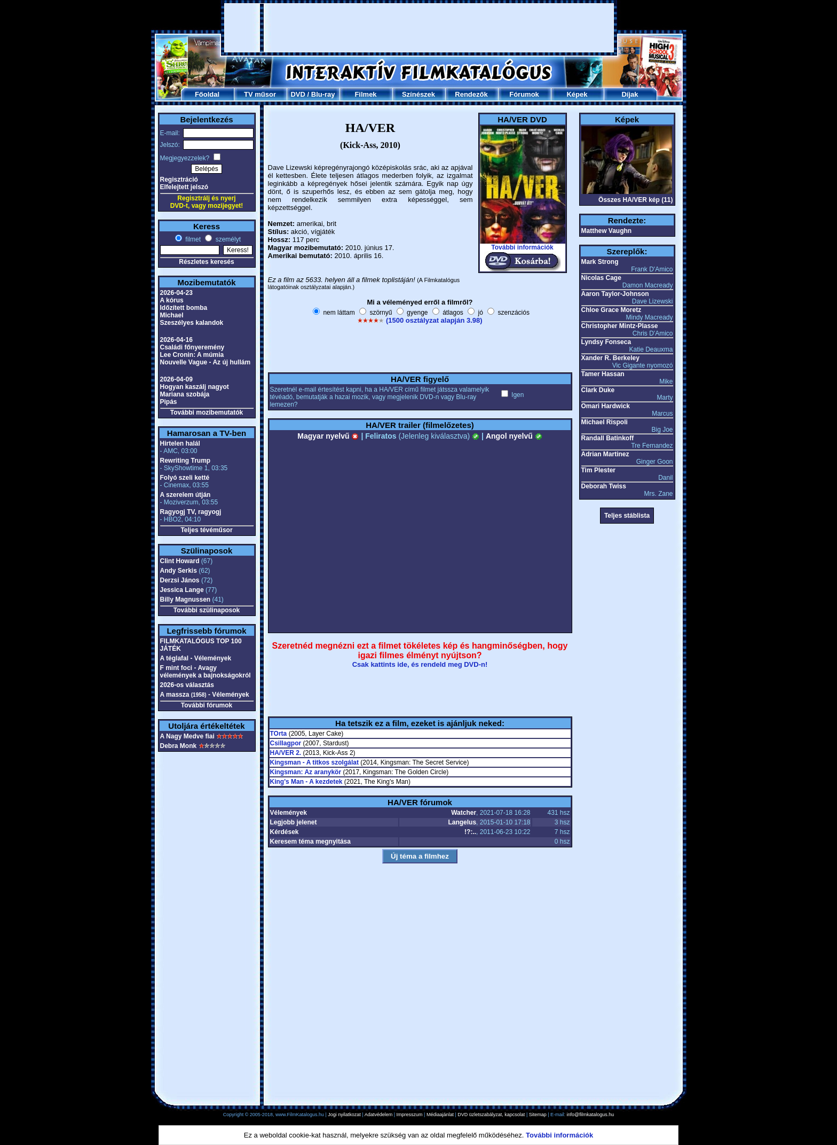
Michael (172, 315)
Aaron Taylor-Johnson (615, 294)
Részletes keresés (206, 262)
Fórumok (524, 94)
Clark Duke (598, 390)
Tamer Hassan (603, 374)
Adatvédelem (379, 1114)
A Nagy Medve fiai (187, 736)
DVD (297, 94)
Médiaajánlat (440, 1114)
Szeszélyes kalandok (192, 322)
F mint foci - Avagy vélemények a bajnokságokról (205, 671)
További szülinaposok (206, 610)
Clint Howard (180, 561)
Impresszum (410, 1114)
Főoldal (207, 94)
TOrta (278, 733)
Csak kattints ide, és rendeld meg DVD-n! (420, 664)
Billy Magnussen (185, 599)
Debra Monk (178, 746)
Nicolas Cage (601, 278)
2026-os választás (187, 685)
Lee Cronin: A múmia (192, 355)
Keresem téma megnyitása (310, 841)
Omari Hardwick (605, 406)
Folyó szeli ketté (185, 477)
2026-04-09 (176, 379)
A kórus (172, 300)
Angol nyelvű (514, 436)
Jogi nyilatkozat (344, 1114)
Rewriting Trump (185, 460)
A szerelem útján (185, 494)
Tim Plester (598, 470)
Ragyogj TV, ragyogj (191, 512)
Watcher (463, 812)
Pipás (168, 402)
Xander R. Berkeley (610, 358)
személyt (227, 239)
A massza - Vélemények (204, 694)
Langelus (462, 822)
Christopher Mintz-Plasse (619, 326)
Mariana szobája (185, 394)
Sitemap (538, 1114)
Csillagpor (286, 743)
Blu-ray (323, 94)
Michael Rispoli (604, 422)
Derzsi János (180, 580)
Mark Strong (600, 262)
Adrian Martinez (605, 454)
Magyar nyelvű (328, 436)
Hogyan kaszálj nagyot (194, 387)
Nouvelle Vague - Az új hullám (205, 362)
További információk (522, 247)
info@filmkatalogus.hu (590, 1114)
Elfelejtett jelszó (184, 187)
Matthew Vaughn (606, 231)
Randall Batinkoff (607, 438)
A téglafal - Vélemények (196, 658)
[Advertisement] (419, 28)
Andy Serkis (178, 570)
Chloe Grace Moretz (611, 310)
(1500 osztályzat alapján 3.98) (434, 320)
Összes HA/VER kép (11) (635, 200)
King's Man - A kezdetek (306, 781)
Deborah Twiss (603, 486)
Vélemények (288, 812)
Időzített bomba (184, 307)
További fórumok (206, 705)
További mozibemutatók (206, 412)
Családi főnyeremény (192, 347)
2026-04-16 (176, 340)
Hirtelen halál (180, 443)
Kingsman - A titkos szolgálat (314, 762)
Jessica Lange (182, 590)
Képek (576, 94)
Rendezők (471, 94)
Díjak (629, 94)
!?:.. (470, 832)
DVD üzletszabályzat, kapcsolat (491, 1114)
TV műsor (260, 94)
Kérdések (284, 832)
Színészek (418, 94)
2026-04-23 (176, 293)
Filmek (365, 94)
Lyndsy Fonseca (606, 342)
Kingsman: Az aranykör (306, 772)
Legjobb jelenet (293, 822)
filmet (192, 239)
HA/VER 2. (286, 753)
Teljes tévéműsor (206, 530)
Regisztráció (179, 179)
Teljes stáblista (627, 515)
